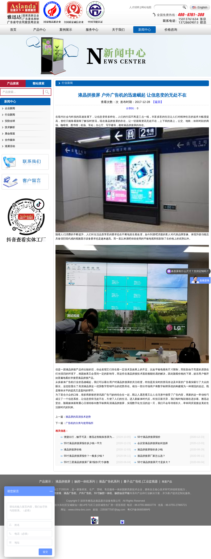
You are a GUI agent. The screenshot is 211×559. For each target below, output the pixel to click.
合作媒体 (10, 139)
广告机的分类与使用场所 (79, 423)
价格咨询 (171, 29)
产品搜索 (13, 83)
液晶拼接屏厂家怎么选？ (151, 455)
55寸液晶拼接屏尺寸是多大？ (153, 462)
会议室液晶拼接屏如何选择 (152, 443)
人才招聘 (134, 7)
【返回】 (158, 102)
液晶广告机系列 (109, 481)
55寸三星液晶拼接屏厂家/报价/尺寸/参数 (86, 462)
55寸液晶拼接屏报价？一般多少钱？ (84, 455)
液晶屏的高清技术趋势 (78, 416)
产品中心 (39, 29)
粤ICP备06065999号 (138, 509)
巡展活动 (10, 146)
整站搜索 (38, 83)
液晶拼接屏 (62, 481)
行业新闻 (10, 114)
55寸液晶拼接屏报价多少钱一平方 (83, 443)
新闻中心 (144, 29)
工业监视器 (150, 481)
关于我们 (118, 29)
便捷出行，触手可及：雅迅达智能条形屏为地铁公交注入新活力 (99, 436)
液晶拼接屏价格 (73, 449)
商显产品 (167, 481)
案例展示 (65, 29)
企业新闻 (10, 108)
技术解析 (10, 127)
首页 (13, 29)
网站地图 (146, 7)
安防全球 (10, 121)
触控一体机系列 (84, 481)
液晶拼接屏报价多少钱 (150, 449)
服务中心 (92, 29)
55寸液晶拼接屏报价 (148, 436)
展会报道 (10, 133)
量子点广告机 (132, 481)
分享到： (131, 108)
